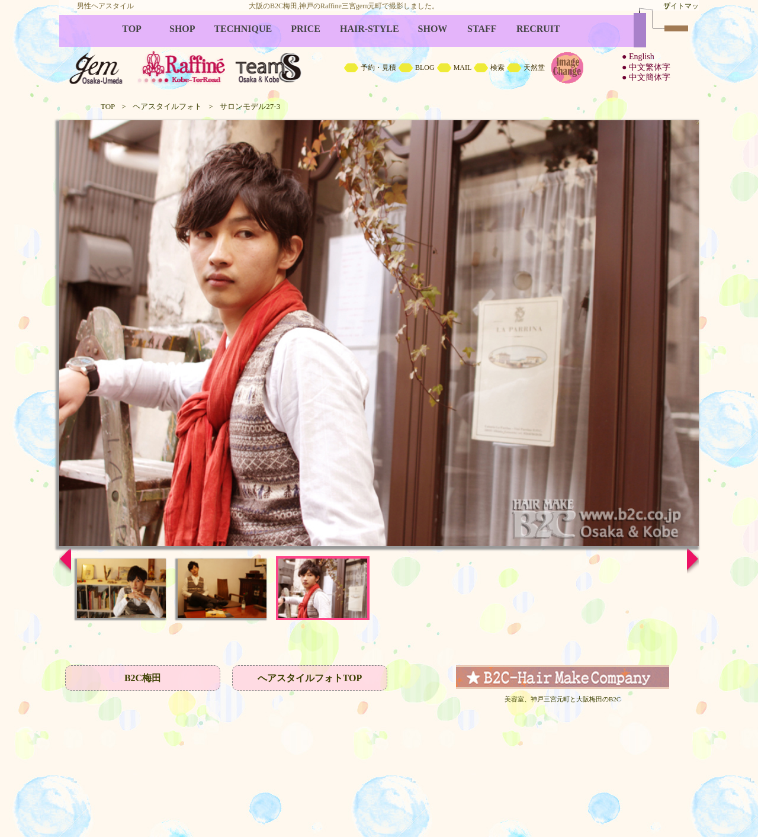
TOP (108, 106)
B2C (379, 53)
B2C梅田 (142, 678)
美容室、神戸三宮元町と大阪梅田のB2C (563, 699)
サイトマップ (681, 6)
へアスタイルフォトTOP (310, 678)
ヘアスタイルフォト (167, 106)
